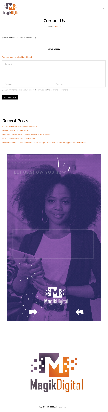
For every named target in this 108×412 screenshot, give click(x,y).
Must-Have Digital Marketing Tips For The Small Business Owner (25, 135)
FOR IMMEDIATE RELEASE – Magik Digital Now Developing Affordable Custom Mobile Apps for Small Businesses (44, 143)
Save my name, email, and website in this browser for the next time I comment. (36, 90)
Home (48, 26)
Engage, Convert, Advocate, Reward (15, 131)
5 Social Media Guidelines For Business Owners (19, 127)
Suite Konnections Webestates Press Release (19, 139)
